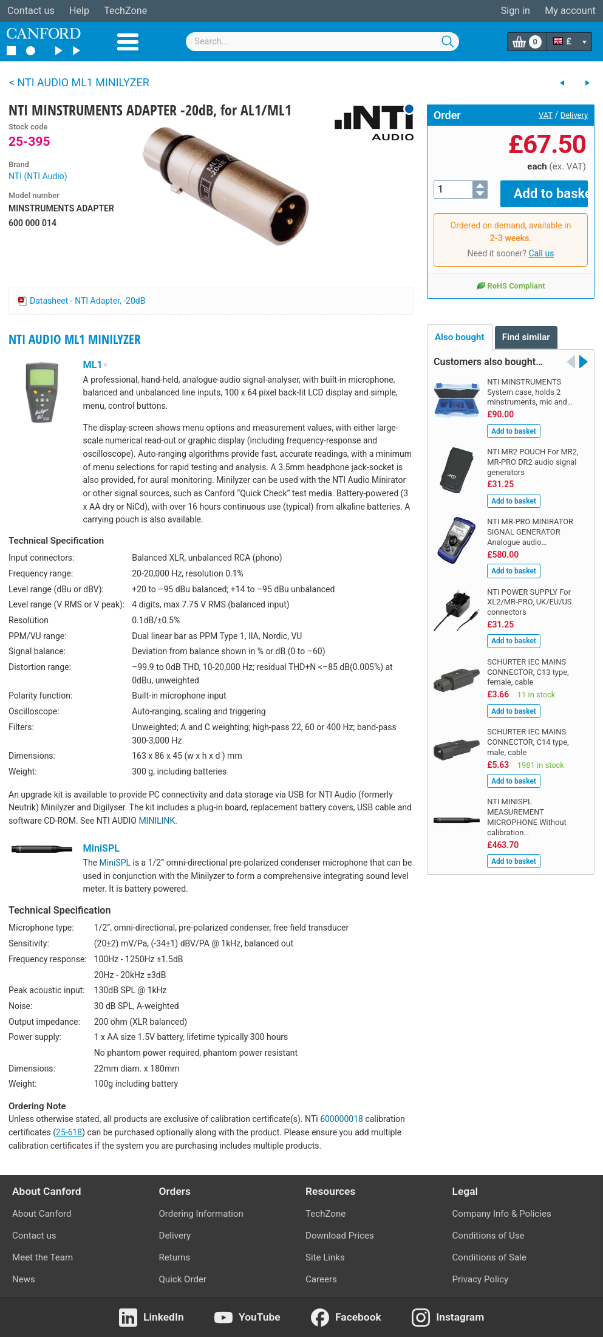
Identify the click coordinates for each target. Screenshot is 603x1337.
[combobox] (322, 41)
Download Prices (339, 1235)
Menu (127, 41)
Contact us (31, 10)
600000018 (341, 1119)
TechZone (125, 10)
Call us (541, 245)
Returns (175, 1257)
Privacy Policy (480, 1279)
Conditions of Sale (489, 1257)
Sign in (515, 10)
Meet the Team (42, 1257)
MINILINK (156, 821)
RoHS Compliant (510, 277)
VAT (546, 115)
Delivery (574, 115)
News (23, 1279)
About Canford (41, 1213)
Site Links (325, 1257)
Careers (321, 1279)
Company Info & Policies (501, 1213)
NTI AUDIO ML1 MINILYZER (75, 338)
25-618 (69, 1132)
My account (570, 10)
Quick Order (183, 1279)
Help (79, 10)
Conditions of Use (488, 1235)
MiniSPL (101, 848)
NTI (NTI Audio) (38, 176)
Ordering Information (201, 1213)
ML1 (96, 365)
